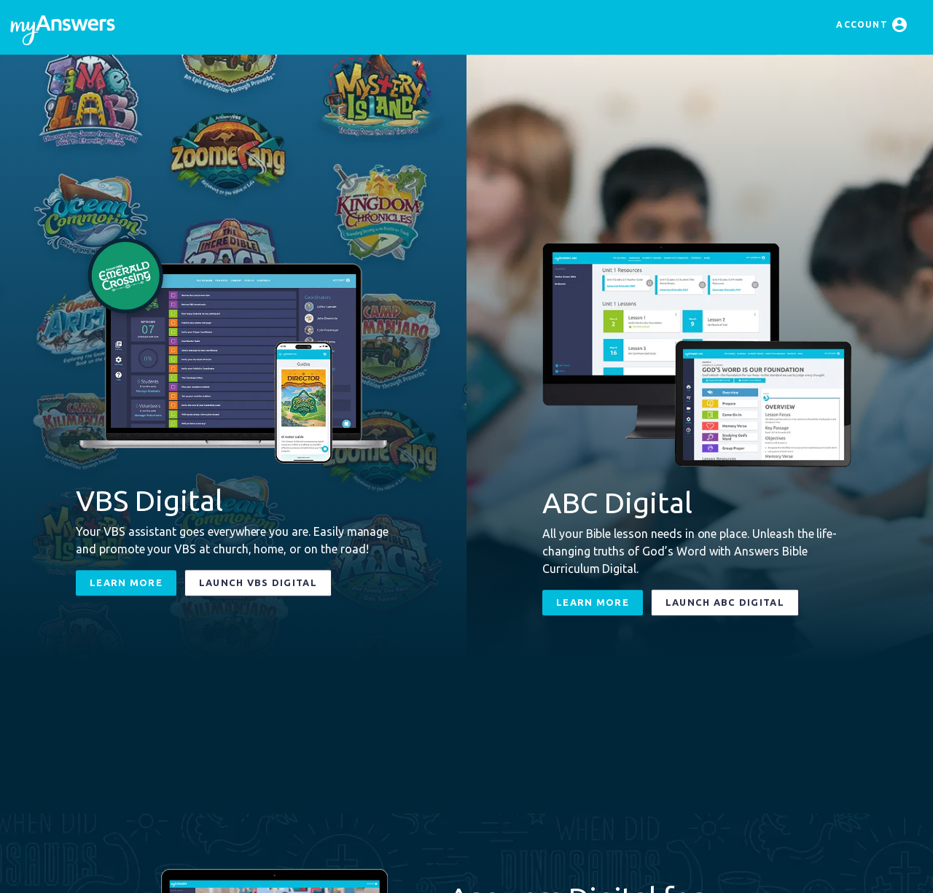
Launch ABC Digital (724, 602)
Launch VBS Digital (258, 582)
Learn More (126, 582)
